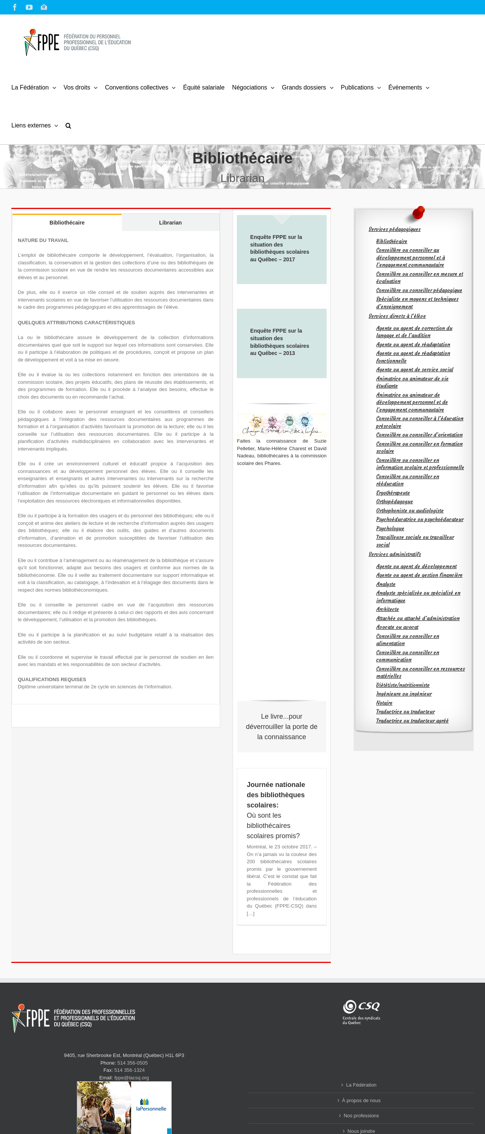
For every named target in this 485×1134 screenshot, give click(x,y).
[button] (68, 125)
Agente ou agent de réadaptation (413, 344)
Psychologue (390, 528)
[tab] (67, 222)
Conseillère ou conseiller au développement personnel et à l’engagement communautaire (410, 257)
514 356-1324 (129, 1070)
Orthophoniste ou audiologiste (410, 510)
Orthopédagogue (394, 501)
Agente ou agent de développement (416, 566)
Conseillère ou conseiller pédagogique (419, 290)
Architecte (387, 609)
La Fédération (361, 1085)
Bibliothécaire (391, 241)
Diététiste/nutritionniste (403, 685)
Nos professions (361, 1115)
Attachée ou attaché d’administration (418, 618)
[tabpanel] (116, 467)
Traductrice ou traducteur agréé (412, 721)
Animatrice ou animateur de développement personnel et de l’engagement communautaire (412, 402)
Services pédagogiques (395, 229)
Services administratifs (395, 554)
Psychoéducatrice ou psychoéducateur (419, 519)
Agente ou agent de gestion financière (419, 575)
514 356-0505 (132, 1063)
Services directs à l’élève (397, 316)
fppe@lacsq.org (131, 1078)
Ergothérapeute (393, 493)
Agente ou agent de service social (414, 369)
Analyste (386, 584)
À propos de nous (361, 1100)
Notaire (384, 703)
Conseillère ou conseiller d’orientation (419, 435)
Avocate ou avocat (397, 627)
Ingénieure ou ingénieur (404, 694)
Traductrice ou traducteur (405, 711)
